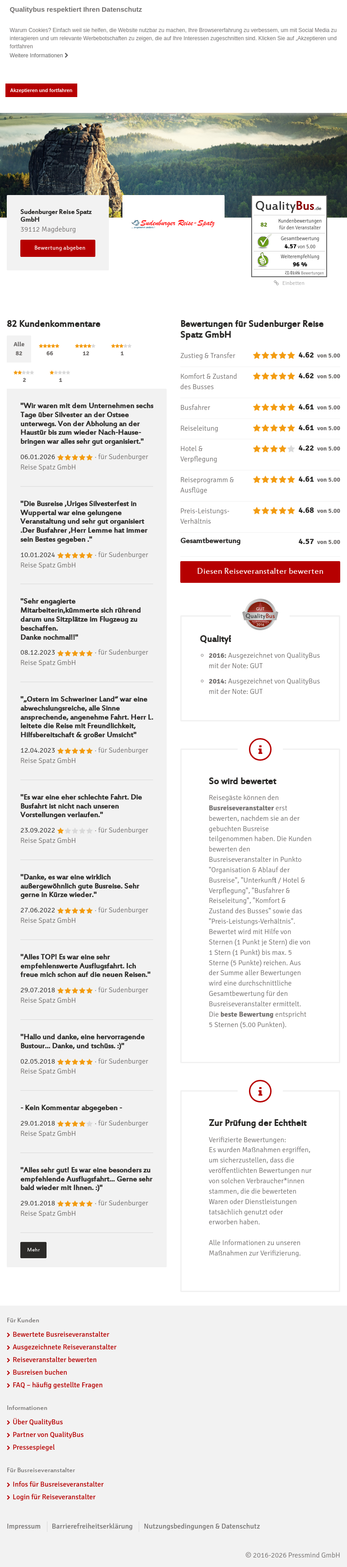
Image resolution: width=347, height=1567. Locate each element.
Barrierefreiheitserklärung (92, 1526)
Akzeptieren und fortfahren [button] (41, 90)
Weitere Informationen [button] (39, 55)
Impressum (24, 1526)
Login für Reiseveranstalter (54, 1497)
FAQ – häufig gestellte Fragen (58, 1384)
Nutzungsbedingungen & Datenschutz (202, 1526)
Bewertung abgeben (59, 248)
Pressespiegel (34, 1447)
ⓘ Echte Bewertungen (305, 272)
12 (86, 350)
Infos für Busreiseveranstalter (58, 1484)
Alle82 (19, 348)
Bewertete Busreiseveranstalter (61, 1334)
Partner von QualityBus (48, 1434)
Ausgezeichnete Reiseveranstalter (65, 1347)
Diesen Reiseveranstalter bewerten (260, 572)
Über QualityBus (38, 1422)
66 (50, 350)
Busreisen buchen (40, 1372)
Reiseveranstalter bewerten (55, 1359)
